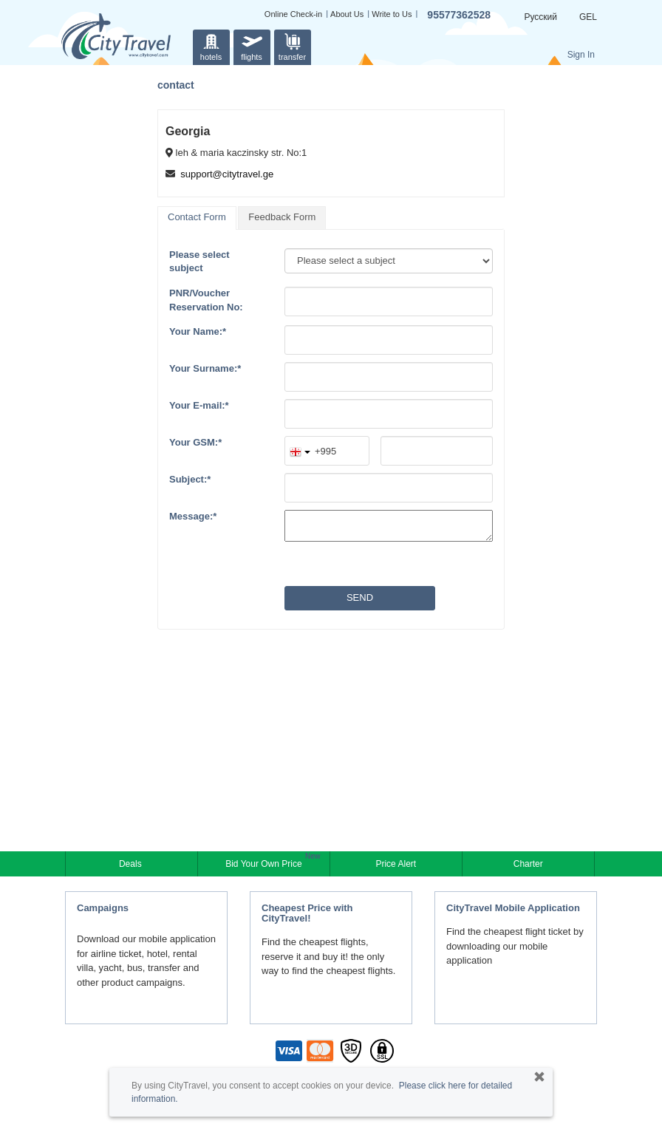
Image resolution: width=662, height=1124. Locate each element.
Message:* (192, 516)
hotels (211, 45)
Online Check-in (293, 14)
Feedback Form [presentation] (281, 216)
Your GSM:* (195, 442)
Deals (131, 864)
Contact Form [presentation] (197, 216)
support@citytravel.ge (226, 174)
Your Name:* (197, 331)
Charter (528, 864)
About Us (347, 14)
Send (360, 597)
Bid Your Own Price (265, 862)
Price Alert (395, 864)
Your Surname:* (205, 368)
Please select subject (199, 261)
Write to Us (392, 14)
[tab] (196, 218)
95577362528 (459, 15)
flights (252, 45)
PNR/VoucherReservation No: (206, 300)
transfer (292, 45)
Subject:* (190, 479)
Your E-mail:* (199, 405)
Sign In (581, 55)
